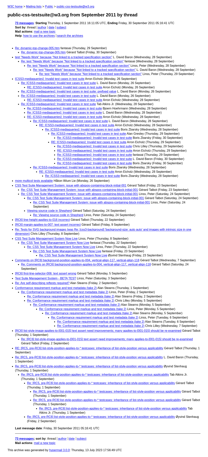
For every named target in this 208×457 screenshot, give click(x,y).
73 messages (24, 23)
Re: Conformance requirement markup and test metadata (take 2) (64, 292)
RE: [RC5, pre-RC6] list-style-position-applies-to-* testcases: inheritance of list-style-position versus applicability (89, 348)
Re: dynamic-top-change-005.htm (37, 48)
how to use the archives (39, 35)
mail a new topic (44, 31)
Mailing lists (34, 6)
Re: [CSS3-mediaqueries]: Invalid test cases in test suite (58, 83)
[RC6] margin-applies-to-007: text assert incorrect (48, 224)
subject (61, 27)
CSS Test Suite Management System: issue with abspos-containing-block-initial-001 (70, 185)
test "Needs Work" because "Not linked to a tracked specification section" (63, 57)
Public (49, 6)
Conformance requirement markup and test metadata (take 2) (56, 288)
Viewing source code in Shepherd (49, 210)
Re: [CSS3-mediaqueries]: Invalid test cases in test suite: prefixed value (68, 91)
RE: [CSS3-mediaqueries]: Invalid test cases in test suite (64, 87)
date (51, 27)
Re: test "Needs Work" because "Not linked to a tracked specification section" (72, 61)
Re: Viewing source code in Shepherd (58, 215)
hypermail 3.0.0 (59, 450)
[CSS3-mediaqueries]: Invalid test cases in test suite (49, 78)
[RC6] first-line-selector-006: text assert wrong (45, 273)
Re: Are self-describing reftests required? (42, 283)
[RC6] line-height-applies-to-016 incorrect (42, 219)
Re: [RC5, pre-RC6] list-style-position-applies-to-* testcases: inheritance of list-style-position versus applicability (89, 357)
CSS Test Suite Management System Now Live (46, 238)
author (42, 27)
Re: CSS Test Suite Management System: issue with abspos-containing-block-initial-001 (79, 189)
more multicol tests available (34, 180)
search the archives (70, 35)
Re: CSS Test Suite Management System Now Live (55, 242)
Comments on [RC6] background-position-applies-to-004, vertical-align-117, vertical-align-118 (77, 260)
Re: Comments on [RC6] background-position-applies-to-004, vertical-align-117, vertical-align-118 (86, 264)
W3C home (15, 6)
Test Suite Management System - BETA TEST (45, 278)
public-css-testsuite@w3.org (75, 6)
